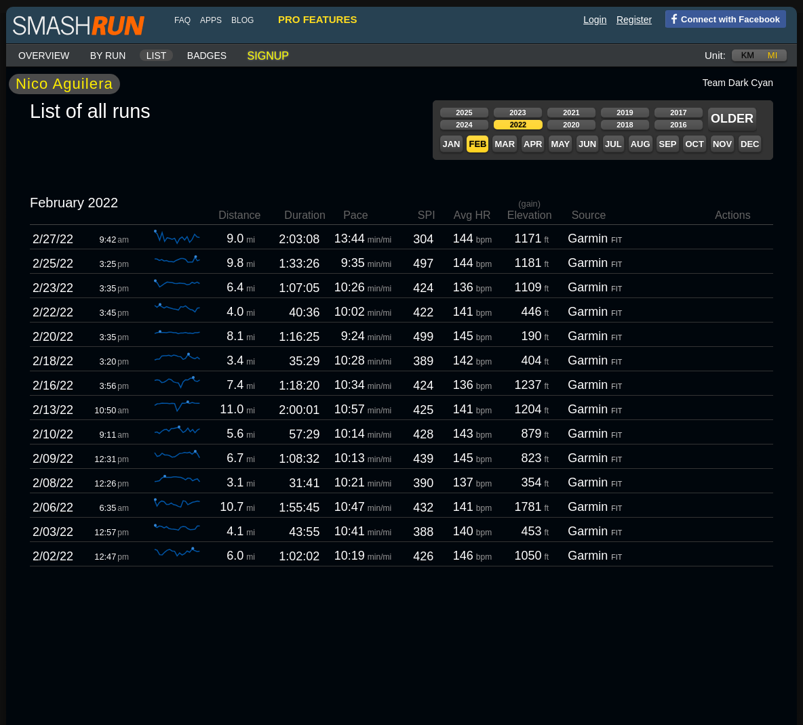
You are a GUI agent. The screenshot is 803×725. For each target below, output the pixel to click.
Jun (587, 144)
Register (634, 19)
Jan (451, 144)
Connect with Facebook (722, 18)
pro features (317, 19)
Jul (613, 144)
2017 (678, 112)
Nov (722, 144)
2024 (464, 125)
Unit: (715, 55)
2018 (624, 125)
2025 (464, 112)
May (560, 144)
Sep (667, 144)
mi (772, 55)
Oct (694, 144)
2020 (571, 125)
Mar (504, 144)
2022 (518, 125)
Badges (207, 55)
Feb (477, 144)
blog (242, 20)
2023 (517, 112)
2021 (571, 112)
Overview (43, 55)
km (748, 55)
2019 (624, 112)
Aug (640, 144)
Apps (211, 20)
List (156, 55)
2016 (678, 125)
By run (108, 55)
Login (594, 19)
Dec (750, 144)
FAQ (182, 20)
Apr (533, 144)
